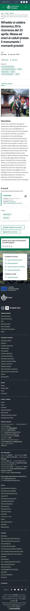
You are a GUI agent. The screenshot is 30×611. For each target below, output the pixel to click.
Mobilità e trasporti (6, 366)
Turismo (3, 374)
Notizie (11, 13)
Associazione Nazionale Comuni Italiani (11, 554)
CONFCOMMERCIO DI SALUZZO (9, 569)
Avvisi (2, 391)
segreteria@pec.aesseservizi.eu (11, 480)
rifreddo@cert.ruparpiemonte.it (12, 432)
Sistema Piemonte (6, 567)
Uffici (2, 321)
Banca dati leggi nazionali (7, 564)
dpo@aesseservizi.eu (10, 478)
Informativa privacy (6, 511)
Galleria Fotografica (6, 410)
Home (2, 13)
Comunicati (4, 393)
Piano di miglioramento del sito (9, 493)
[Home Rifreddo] (14, 7)
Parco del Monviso (6, 543)
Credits (3, 519)
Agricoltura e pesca (6, 340)
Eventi (2, 402)
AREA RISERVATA (14, 609)
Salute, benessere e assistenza (9, 369)
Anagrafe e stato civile (7, 346)
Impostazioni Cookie (6, 517)
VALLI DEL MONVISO (6, 574)
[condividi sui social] (5, 60)
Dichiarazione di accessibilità (8, 491)
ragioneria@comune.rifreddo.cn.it (14, 203)
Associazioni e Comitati (7, 418)
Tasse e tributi (4, 388)
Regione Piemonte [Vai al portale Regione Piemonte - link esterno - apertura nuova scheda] (6, 2)
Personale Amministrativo (8, 329)
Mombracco (4, 536)
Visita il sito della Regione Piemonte (10, 538)
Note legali (4, 514)
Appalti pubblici (5, 348)
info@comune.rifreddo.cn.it (11, 434)
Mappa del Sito (5, 527)
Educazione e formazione (7, 358)
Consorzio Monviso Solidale (8, 546)
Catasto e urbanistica (6, 353)
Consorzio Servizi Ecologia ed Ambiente (11, 549)
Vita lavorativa (5, 377)
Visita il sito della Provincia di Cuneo (10, 541)
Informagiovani (5, 559)
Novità (6, 13)
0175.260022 (12, 201)
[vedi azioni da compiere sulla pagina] (13, 60)
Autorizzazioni (4, 351)
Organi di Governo (5, 316)
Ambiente (3, 343)
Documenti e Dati (5, 324)
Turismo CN (4, 577)
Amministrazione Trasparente (8, 488)
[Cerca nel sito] (26, 7)
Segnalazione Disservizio (7, 501)
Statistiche (4, 524)
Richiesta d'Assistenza (7, 504)
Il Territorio (3, 407)
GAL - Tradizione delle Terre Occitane (10, 562)
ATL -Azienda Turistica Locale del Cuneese (12, 551)
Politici (2, 332)
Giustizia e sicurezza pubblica (8, 361)
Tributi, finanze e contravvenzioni (9, 371)
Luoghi (2, 405)
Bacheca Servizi (5, 506)
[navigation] (3, 7)
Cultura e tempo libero (7, 356)
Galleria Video (4, 412)
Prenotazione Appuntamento (8, 498)
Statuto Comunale (6, 509)
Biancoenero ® (16, 605)
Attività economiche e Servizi (8, 415)
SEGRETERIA (7, 195)
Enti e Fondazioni (5, 326)
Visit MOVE (4, 572)
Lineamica (3, 556)
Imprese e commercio (6, 364)
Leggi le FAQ (4, 496)
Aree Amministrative (6, 319)
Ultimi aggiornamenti (6, 522)
